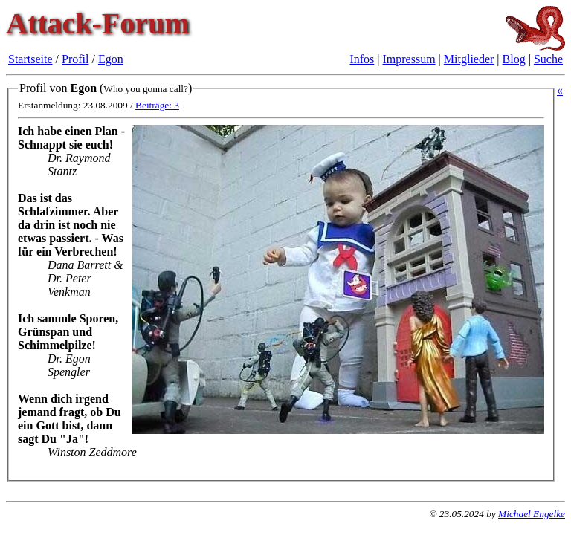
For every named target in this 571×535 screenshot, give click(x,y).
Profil (75, 59)
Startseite (30, 59)
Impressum (409, 59)
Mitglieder (469, 59)
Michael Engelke (531, 513)
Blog (514, 59)
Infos (361, 59)
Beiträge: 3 (157, 105)
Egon (110, 59)
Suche (548, 59)
